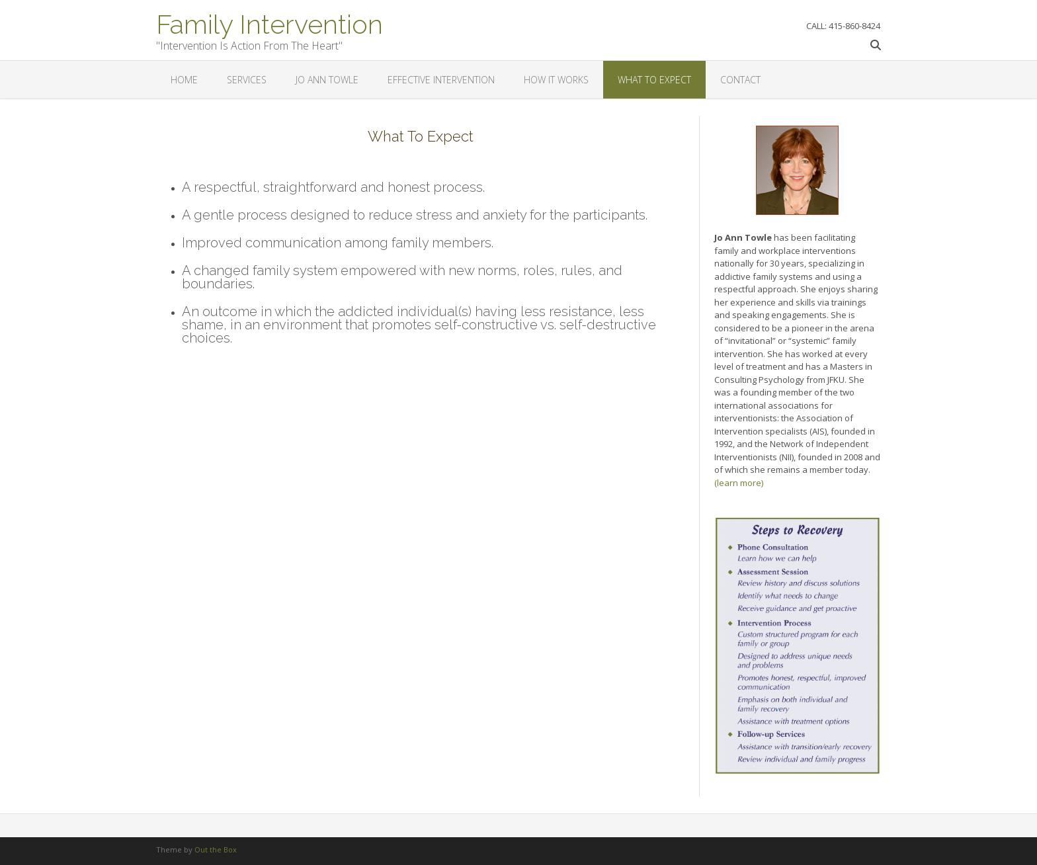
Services (247, 79)
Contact (740, 79)
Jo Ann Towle (327, 79)
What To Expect (654, 79)
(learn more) (738, 483)
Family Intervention (269, 23)
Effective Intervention (441, 79)
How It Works (556, 79)
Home (184, 79)
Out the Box (215, 849)
